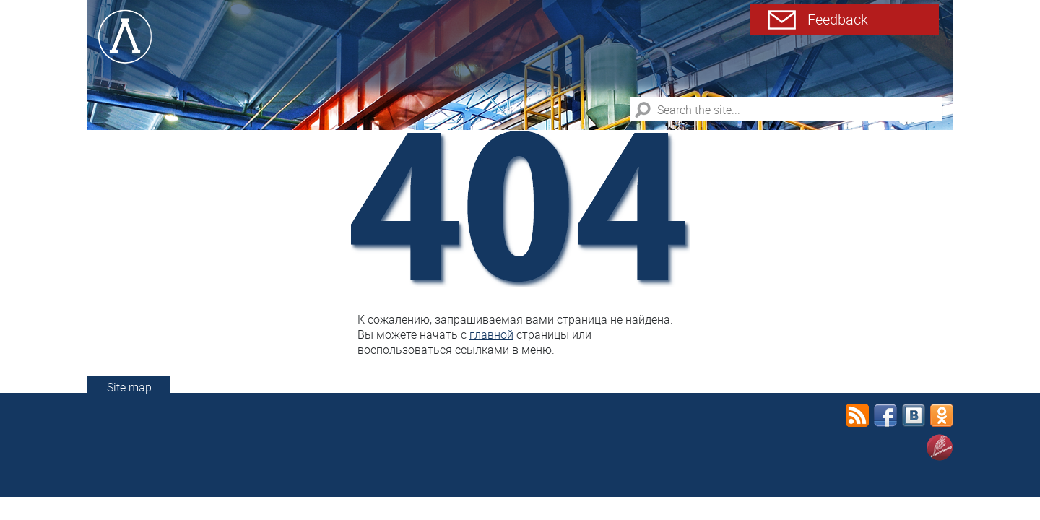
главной (491, 334)
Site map (129, 387)
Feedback (837, 19)
